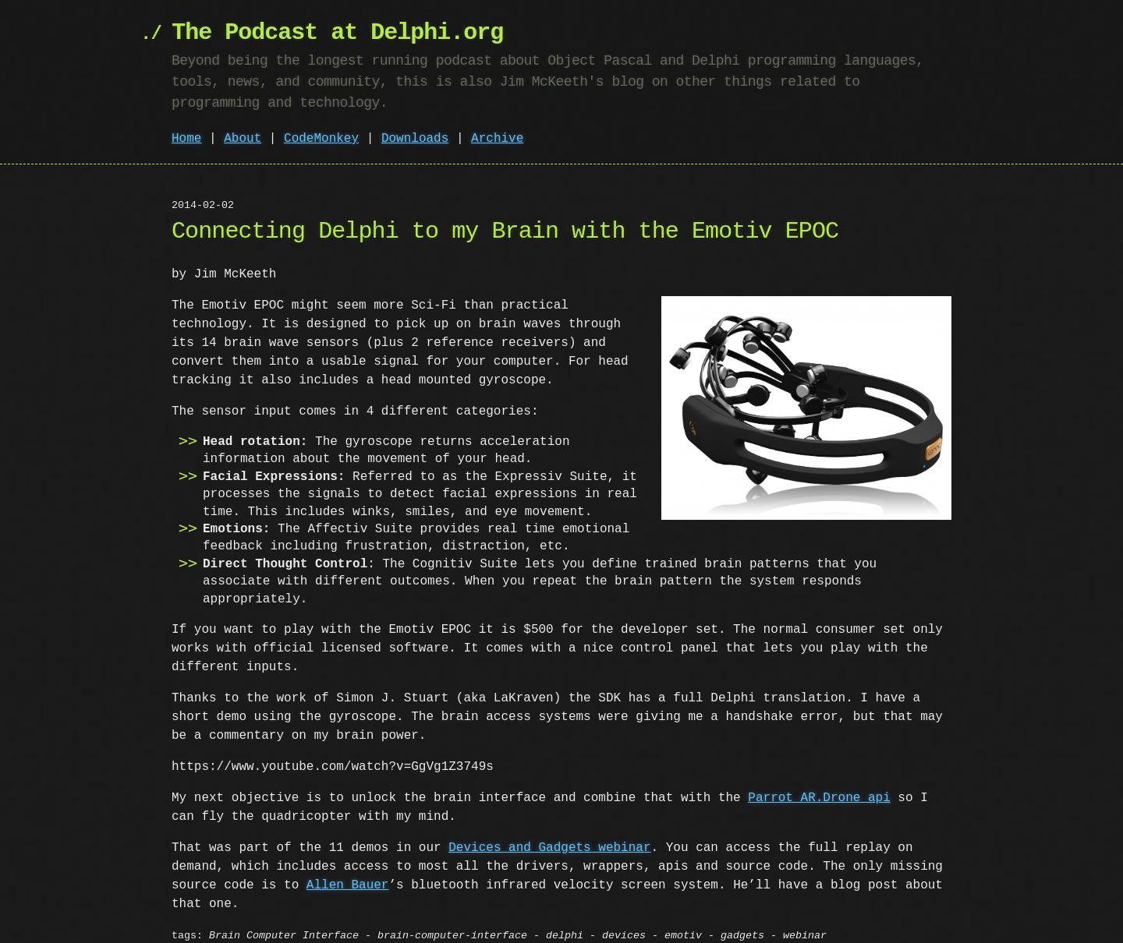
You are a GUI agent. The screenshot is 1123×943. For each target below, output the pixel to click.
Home (186, 138)
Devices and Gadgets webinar (549, 830)
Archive (497, 138)
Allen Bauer (347, 868)
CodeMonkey (321, 138)
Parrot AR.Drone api (819, 780)
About (242, 138)
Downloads (414, 138)
